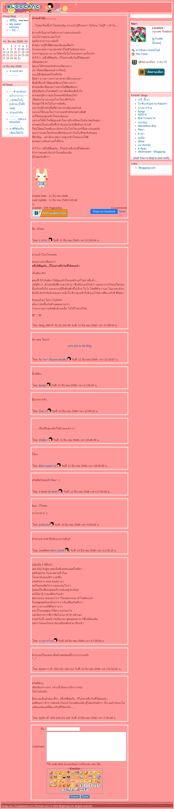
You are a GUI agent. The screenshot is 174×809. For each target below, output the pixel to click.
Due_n (38, 406)
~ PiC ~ (13, 33)
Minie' (142, 141)
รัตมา (142, 129)
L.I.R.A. (38, 236)
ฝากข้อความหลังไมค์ (147, 50)
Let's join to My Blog (72, 341)
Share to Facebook (105, 207)
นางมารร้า (41, 636)
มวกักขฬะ (145, 145)
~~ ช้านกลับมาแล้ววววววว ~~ (15, 106)
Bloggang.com (148, 167)
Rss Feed (140, 53)
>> (19, 45)
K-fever (48, 487)
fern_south (53, 546)
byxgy (37, 381)
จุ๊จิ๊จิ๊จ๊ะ (12, 20)
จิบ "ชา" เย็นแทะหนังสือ (48, 355)
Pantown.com (42, 807)
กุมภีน (142, 137)
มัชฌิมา (38, 435)
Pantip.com (7, 807)
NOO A (143, 114)
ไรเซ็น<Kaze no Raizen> (153, 103)
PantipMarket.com (24, 807)
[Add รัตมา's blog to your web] (152, 157)
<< (3, 45)
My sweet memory (14, 29)
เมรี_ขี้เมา (145, 99)
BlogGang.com (66, 807)
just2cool (39, 520)
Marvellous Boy (148, 125)
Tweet (122, 207)
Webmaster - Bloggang (152, 151)
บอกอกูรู (143, 122)
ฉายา (142, 133)
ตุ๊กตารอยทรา (43, 461)
